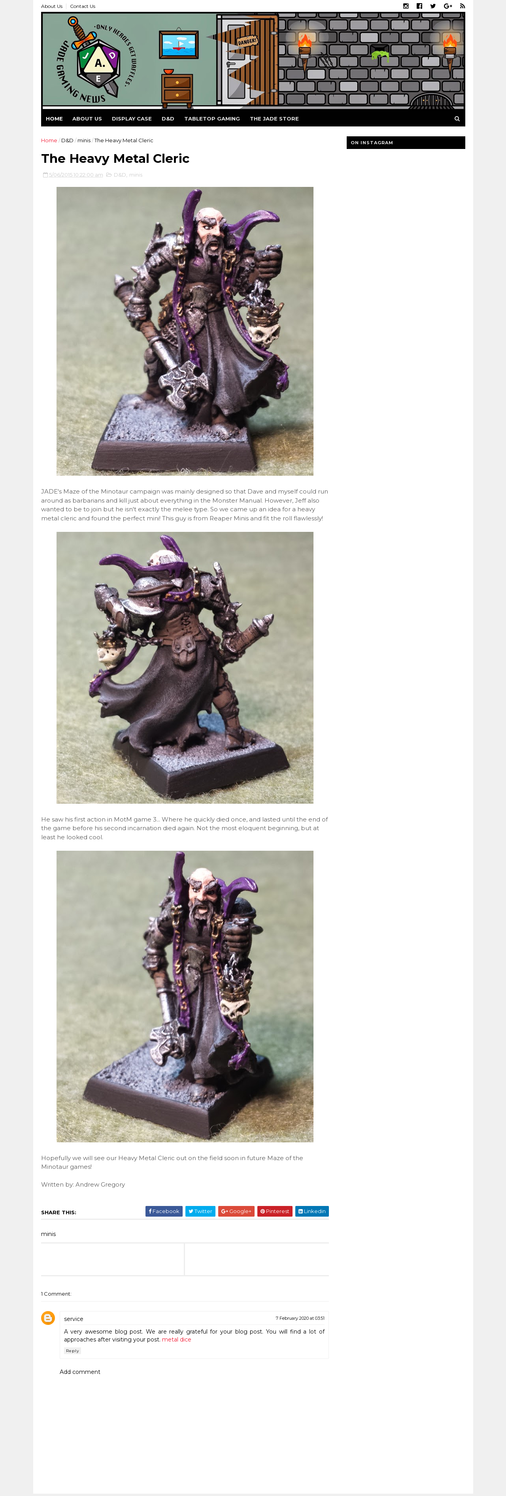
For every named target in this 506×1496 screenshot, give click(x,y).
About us (87, 118)
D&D (168, 118)
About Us (51, 6)
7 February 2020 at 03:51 (300, 1318)
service (73, 1319)
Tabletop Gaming (212, 118)
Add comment (80, 1371)
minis (84, 140)
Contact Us (82, 6)
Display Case (132, 118)
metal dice (176, 1339)
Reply (72, 1350)
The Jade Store (274, 118)
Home (54, 118)
